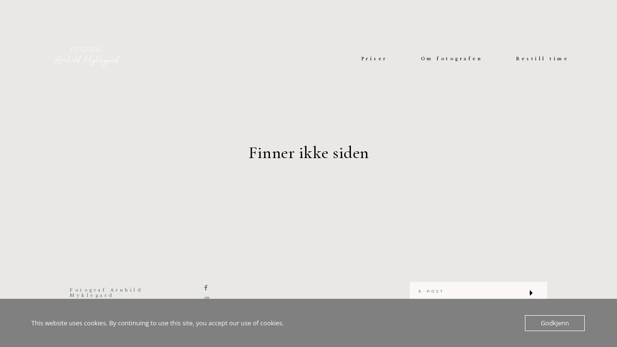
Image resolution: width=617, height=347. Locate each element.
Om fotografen (452, 58)
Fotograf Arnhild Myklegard (106, 293)
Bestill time (542, 58)
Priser (375, 58)
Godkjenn (555, 323)
